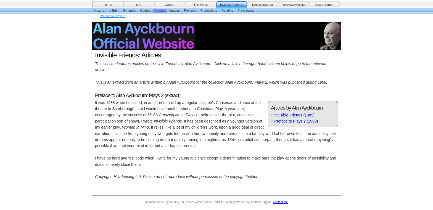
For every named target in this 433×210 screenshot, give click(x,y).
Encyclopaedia (262, 4)
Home (108, 4)
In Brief (113, 10)
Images (174, 10)
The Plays (201, 4)
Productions (208, 10)
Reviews (190, 10)
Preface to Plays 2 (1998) (296, 121)
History (99, 10)
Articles (160, 10)
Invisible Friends (231, 4)
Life (138, 4)
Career (170, 4)
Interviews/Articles (293, 4)
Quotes (145, 10)
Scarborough (324, 4)
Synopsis (129, 10)
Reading (227, 10)
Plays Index (245, 10)
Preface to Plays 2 (112, 16)
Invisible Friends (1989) (294, 115)
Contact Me (280, 202)
